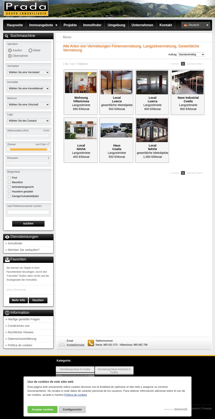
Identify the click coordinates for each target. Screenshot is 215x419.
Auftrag (172, 54)
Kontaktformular (76, 344)
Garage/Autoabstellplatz (25, 196)
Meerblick (17, 182)
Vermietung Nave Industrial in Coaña (114, 371)
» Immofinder (14, 243)
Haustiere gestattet (22, 191)
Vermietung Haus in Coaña (75, 369)
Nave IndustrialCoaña (188, 99)
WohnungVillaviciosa (81, 99)
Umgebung (116, 25)
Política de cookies (75, 394)
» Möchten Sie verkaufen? (22, 250)
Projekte (70, 25)
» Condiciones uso (17, 325)
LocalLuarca (117, 99)
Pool (14, 177)
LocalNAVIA (81, 147)
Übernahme (20, 55)
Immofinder (92, 25)
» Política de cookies (18, 345)
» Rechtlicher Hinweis (19, 332)
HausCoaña (116, 147)
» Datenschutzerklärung (21, 338)
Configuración (72, 409)
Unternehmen (142, 25)
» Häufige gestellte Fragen (22, 319)
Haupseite (15, 25)
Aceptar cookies (42, 409)
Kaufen (17, 50)
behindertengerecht (23, 187)
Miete (37, 50)
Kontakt (166, 25)
